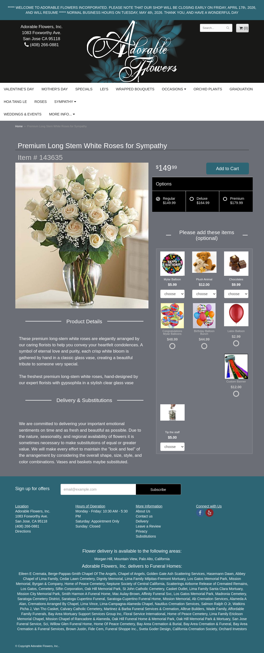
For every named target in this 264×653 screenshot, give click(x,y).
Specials (83, 89)
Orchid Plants (208, 89)
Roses (40, 102)
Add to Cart (227, 168)
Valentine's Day (19, 89)
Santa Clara (218, 589)
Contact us (144, 516)
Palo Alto (146, 559)
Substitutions (146, 536)
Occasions (172, 89)
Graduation (241, 89)
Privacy (141, 531)
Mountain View (125, 559)
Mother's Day (54, 89)
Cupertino (84, 599)
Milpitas (150, 579)
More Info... (60, 114)
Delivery (142, 521)
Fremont (164, 579)
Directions (23, 531)
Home (19, 126)
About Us (143, 511)
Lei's (104, 89)
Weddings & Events (22, 114)
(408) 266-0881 (41, 44)
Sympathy (63, 102)
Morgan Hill (103, 559)
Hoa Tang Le (15, 102)
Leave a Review (148, 526)
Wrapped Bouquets (135, 89)
